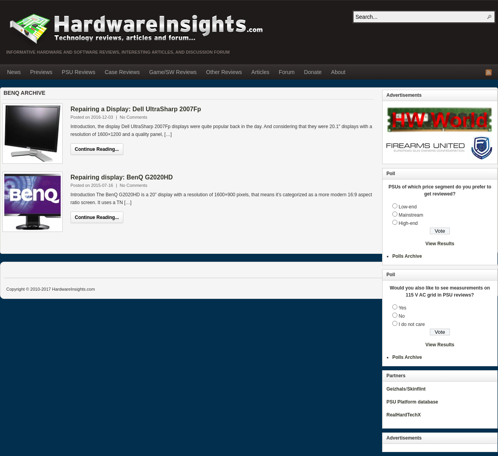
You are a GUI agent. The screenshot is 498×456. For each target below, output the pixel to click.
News (14, 72)
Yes (402, 308)
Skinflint (416, 389)
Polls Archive (407, 256)
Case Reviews (122, 72)
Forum (286, 72)
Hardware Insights (135, 28)
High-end (408, 223)
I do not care (412, 324)
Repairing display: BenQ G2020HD (121, 177)
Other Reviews (224, 72)
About (338, 72)
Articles (260, 72)
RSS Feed (488, 72)
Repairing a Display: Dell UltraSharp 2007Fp (135, 109)
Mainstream (411, 215)
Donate (312, 72)
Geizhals (396, 389)
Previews (41, 72)
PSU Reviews (79, 72)
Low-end (408, 207)
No (401, 316)
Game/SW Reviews (173, 72)
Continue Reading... (97, 149)
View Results (440, 243)
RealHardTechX (403, 415)
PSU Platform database (412, 402)
